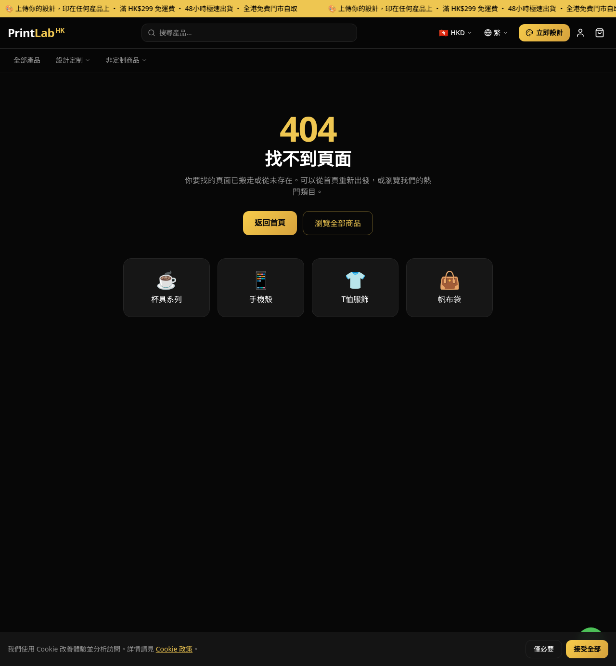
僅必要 (544, 648)
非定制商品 (126, 60)
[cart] (599, 32)
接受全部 (587, 648)
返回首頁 (270, 222)
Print (36, 32)
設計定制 (73, 60)
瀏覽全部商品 (338, 223)
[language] (496, 32)
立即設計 (544, 32)
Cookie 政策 (174, 648)
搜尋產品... (170, 32)
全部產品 (26, 60)
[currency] (455, 32)
